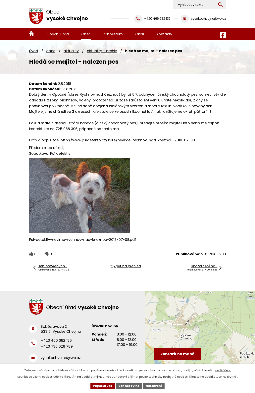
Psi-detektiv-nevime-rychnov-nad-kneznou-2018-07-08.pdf (82, 239)
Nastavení (154, 386)
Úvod (33, 50)
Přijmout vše (102, 386)
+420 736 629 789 (57, 346)
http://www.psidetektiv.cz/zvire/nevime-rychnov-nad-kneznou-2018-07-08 (128, 140)
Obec (50, 50)
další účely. (223, 370)
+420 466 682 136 (56, 340)
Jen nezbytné (129, 386)
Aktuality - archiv (102, 50)
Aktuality (71, 50)
